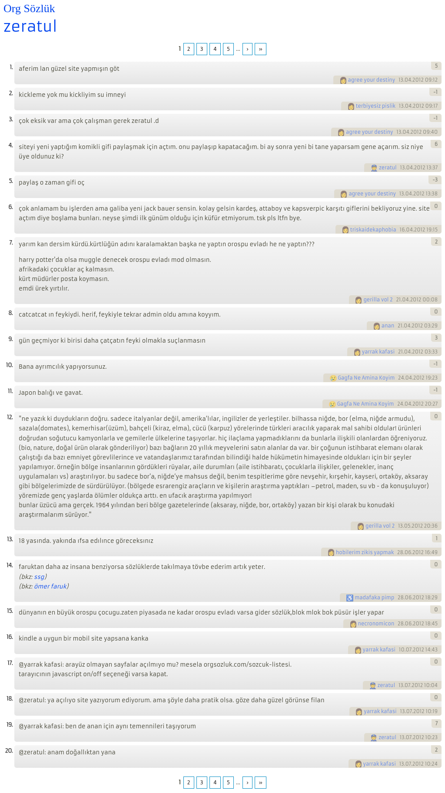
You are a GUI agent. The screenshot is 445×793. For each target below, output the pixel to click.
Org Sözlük (29, 8)
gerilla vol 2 (377, 300)
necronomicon (376, 624)
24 (401, 378)
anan (388, 326)
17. (10, 663)
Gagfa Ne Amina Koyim (366, 378)
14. (10, 565)
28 (400, 552)
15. (10, 611)
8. (10, 313)
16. (10, 637)
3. (11, 119)
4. (10, 145)
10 (402, 650)
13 (401, 80)
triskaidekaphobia (373, 230)
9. (10, 339)
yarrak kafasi (378, 352)
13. (10, 539)
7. (11, 242)
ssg (39, 577)
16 (402, 230)
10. (9, 365)
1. (11, 67)
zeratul (30, 26)
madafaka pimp (374, 598)
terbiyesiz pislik (375, 106)
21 (398, 300)
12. (10, 417)
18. (10, 698)
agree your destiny (371, 80)
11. (10, 391)
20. (9, 750)
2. (11, 93)
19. (10, 724)
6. (10, 207)
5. (11, 181)
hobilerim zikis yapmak (365, 552)
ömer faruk (50, 586)
